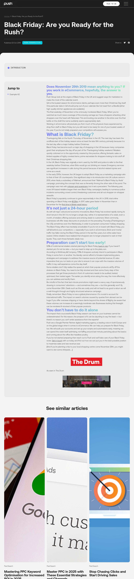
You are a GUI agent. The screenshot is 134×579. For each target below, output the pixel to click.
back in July (103, 246)
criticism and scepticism (77, 186)
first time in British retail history (74, 204)
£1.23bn (75, 201)
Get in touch (57, 341)
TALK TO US (111, 4)
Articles (7, 16)
